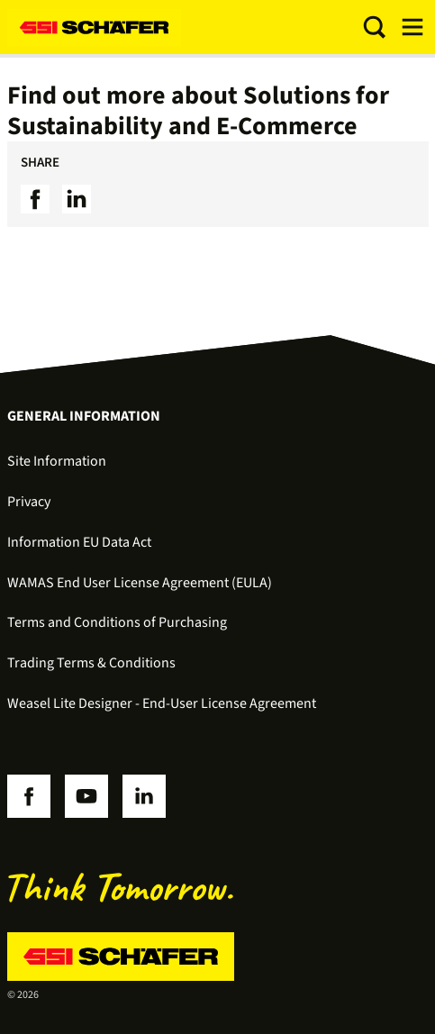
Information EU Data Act (79, 542)
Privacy (28, 502)
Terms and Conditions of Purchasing (117, 622)
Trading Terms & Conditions (91, 663)
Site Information (56, 461)
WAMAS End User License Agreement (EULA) (139, 583)
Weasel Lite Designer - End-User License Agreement (161, 703)
